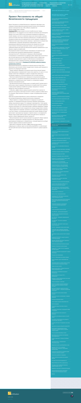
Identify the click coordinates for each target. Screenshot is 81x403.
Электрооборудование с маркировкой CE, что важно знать (61, 122)
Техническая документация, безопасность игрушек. (60, 243)
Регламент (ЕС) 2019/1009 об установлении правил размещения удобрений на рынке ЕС (60, 352)
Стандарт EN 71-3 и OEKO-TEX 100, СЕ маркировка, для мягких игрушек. (60, 249)
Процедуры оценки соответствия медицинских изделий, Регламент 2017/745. (60, 366)
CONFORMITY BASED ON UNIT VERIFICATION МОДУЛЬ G (61, 73)
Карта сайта (10, 399)
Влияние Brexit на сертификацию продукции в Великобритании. (59, 272)
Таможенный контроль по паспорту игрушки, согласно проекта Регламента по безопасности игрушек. (61, 263)
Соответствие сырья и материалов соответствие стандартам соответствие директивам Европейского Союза (60, 230)
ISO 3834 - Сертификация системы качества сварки (60, 227)
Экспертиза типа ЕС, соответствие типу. (58, 65)
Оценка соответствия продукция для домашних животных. (60, 358)
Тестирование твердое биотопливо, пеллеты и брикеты (59, 307)
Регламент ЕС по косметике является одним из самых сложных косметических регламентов (61, 159)
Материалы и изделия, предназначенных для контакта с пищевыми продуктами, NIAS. (61, 279)
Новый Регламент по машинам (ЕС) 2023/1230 (59, 84)
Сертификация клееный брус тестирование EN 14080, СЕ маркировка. (61, 310)
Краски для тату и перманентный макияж (58, 193)
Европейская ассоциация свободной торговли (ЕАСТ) (61, 326)
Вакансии (53, 373)
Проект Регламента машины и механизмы (59, 86)
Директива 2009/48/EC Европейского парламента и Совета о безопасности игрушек (60, 241)
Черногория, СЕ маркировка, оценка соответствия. (60, 156)
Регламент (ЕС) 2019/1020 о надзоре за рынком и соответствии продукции (60, 238)
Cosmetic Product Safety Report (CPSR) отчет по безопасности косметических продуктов (60, 184)
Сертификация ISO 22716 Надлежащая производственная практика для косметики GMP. (60, 162)
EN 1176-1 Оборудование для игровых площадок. (60, 257)
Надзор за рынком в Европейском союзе (59, 77)
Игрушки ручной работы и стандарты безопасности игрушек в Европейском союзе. (60, 269)
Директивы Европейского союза (57, 58)
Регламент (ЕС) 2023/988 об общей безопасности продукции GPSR (60, 132)
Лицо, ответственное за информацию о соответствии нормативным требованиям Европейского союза (61, 48)
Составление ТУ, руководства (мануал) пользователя (61, 96)
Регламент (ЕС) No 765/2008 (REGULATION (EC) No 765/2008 (60, 147)
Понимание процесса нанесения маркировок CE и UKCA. (60, 56)
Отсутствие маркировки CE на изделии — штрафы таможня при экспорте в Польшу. (60, 30)
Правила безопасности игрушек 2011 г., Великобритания (58, 276)
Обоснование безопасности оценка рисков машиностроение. (59, 89)
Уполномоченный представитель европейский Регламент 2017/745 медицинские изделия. (59, 371)
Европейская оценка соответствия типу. (58, 69)
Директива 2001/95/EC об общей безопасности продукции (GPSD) (27, 10)
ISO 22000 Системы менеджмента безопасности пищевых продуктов (60, 214)
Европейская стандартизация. (57, 105)
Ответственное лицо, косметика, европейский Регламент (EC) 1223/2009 (59, 179)
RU (68, 4)
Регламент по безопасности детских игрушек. (59, 246)
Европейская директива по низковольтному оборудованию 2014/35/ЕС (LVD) (59, 116)
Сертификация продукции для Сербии (58, 153)
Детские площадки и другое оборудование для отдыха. (60, 260)
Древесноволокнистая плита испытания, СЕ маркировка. (59, 313)
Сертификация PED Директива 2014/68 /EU (59, 140)
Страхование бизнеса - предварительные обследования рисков (59, 342)
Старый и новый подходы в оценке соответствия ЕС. (60, 75)
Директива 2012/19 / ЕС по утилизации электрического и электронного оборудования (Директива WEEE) (60, 348)
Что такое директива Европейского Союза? (59, 332)
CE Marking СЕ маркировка (56, 50)
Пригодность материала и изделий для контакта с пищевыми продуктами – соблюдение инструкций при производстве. (61, 289)
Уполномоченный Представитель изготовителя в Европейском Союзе (60, 19)
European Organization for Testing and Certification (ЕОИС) (60, 339)
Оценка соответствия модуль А (57, 63)
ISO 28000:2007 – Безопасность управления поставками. (59, 221)
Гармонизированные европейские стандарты (59, 109)
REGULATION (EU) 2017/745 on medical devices (60, 362)
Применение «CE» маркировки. (57, 53)
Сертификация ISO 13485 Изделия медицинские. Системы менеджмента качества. (60, 197)
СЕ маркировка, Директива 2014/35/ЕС (58, 118)
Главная (10, 10)
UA (71, 4)
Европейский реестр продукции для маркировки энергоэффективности (60, 336)
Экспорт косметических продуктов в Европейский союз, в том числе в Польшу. (60, 172)
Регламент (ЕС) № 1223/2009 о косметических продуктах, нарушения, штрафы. (59, 169)
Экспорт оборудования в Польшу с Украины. (59, 25)
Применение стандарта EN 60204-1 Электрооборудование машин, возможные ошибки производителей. (60, 93)
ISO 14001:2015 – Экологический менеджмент (60, 211)
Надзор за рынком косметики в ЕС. (57, 191)
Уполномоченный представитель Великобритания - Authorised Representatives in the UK (60, 22)
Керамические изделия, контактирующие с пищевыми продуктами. (61, 297)
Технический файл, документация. (57, 103)
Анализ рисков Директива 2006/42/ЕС (58, 82)
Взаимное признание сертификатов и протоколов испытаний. (60, 45)
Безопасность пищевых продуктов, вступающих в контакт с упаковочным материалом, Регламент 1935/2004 (60, 285)
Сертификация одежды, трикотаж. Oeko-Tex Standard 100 (61, 234)
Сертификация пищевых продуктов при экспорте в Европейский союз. (60, 143)
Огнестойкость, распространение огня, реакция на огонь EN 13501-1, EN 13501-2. (60, 320)
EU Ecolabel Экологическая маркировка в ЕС (59, 360)
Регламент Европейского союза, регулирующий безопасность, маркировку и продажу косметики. (60, 166)
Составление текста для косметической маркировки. (60, 181)
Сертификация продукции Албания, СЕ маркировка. (60, 151)
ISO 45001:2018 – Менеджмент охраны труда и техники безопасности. (60, 224)
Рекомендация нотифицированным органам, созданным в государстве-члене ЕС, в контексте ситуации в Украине (60, 329)
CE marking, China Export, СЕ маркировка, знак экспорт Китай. (61, 323)
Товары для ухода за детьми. (57, 266)
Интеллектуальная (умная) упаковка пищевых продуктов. (59, 293)
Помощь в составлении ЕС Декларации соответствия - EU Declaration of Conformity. (61, 37)
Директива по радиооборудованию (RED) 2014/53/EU (61, 138)
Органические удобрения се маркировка (59, 354)
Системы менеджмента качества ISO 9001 (59, 209)
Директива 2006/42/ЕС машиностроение (59, 79)
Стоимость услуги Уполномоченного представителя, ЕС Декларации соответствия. (61, 34)
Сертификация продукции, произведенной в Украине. (61, 27)
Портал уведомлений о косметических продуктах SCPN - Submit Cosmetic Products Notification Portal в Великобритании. (60, 188)
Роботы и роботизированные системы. (58, 101)
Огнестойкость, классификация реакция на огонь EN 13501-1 (60, 317)
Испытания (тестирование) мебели (57, 299)
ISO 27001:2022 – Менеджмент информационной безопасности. (60, 218)
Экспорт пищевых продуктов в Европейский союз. (60, 301)
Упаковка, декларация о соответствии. (58, 281)
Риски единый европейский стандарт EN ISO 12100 (60, 98)
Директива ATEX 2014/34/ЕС (57, 60)
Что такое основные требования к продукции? (59, 107)
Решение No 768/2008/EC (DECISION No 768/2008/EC (61, 149)
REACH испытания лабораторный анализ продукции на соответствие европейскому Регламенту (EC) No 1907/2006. (61, 200)
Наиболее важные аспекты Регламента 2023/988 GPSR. (60, 135)
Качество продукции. (55, 303)
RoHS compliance (54, 207)
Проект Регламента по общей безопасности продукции (60, 129)
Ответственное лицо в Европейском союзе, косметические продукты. (59, 176)
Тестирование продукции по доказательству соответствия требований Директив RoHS (59, 204)
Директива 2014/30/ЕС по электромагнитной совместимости (59, 113)
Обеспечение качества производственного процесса (61, 67)
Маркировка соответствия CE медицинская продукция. (61, 368)
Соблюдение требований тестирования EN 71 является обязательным (61, 252)
